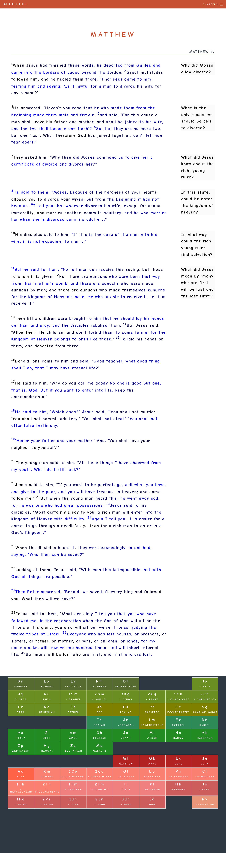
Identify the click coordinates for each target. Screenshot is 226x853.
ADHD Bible (16, 4)
